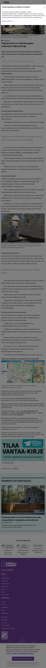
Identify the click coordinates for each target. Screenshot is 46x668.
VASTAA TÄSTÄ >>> (8, 21)
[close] (44, 7)
